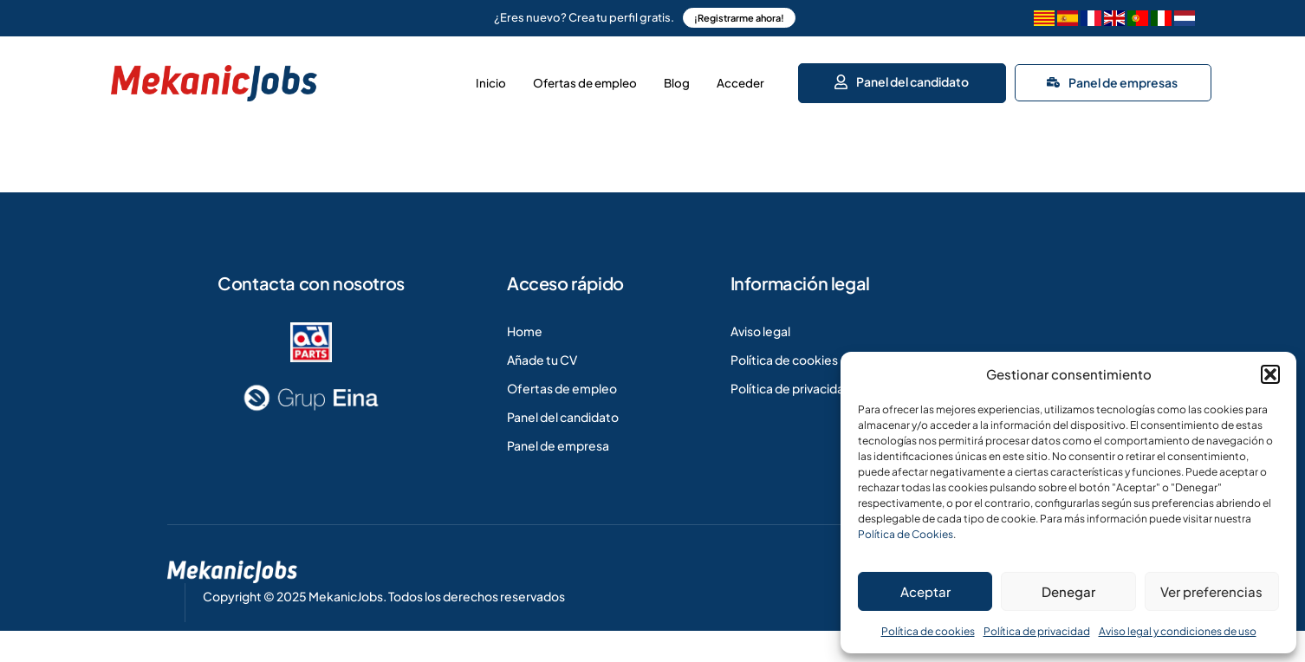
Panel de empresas (1112, 77)
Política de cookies (928, 631)
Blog (650, 78)
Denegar (1068, 591)
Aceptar (925, 591)
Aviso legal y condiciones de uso (1177, 631)
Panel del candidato (901, 76)
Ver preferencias (1211, 591)
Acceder (733, 78)
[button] (1270, 374)
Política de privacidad (1037, 631)
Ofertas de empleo (537, 78)
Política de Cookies (905, 534)
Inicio (421, 78)
